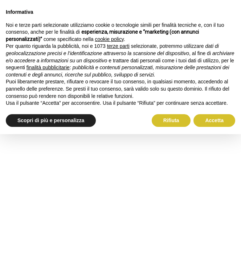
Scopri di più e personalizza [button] (50, 120)
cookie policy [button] (109, 39)
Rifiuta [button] (171, 120)
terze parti (118, 46)
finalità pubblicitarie (48, 67)
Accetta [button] (214, 120)
